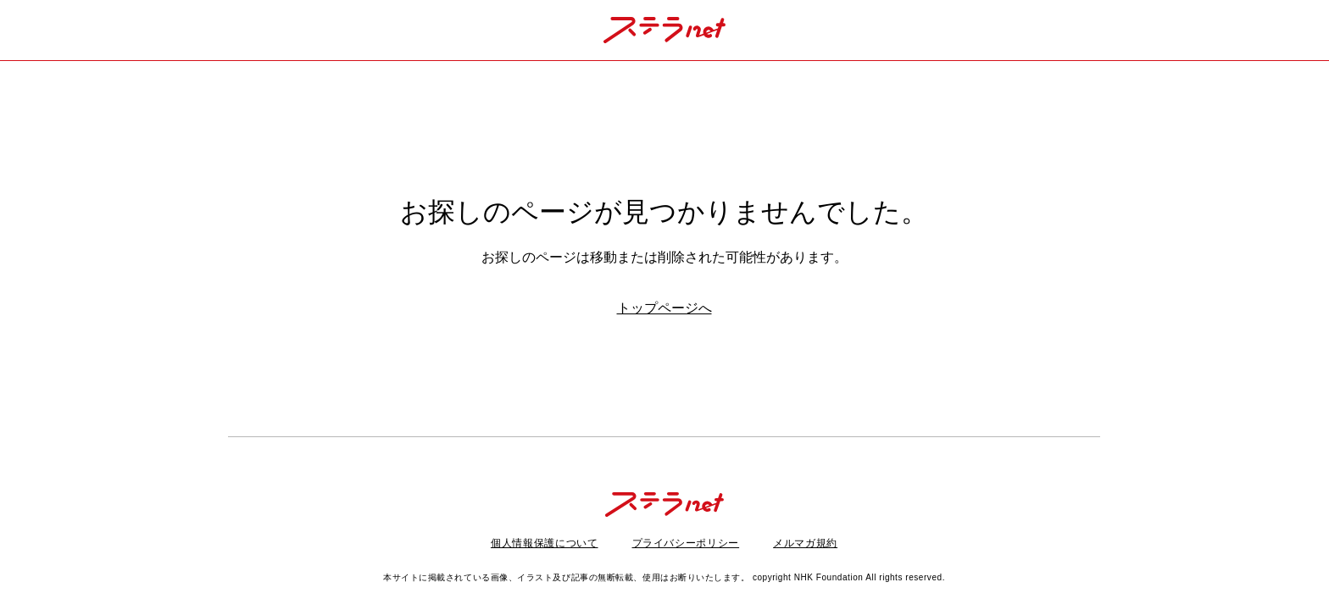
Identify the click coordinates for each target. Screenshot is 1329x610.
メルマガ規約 (805, 543)
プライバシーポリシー (686, 543)
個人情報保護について (544, 543)
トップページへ (664, 308)
